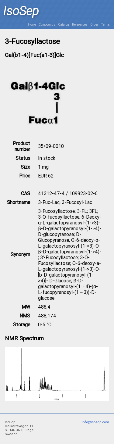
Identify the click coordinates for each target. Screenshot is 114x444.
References (80, 24)
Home (32, 24)
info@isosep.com (95, 422)
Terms (105, 24)
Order (94, 24)
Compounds (47, 24)
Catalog (63, 24)
